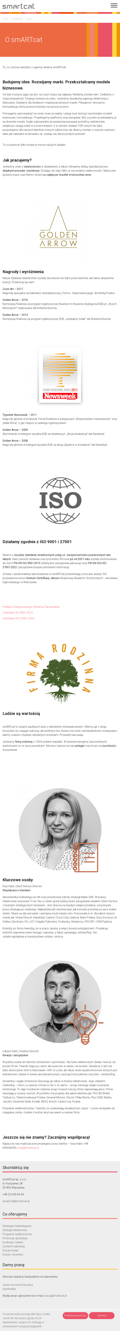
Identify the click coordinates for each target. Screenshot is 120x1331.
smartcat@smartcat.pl (16, 1201)
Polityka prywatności (75, 1315)
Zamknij (101, 1315)
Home (5, 19)
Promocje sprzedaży (15, 1238)
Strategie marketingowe (17, 1226)
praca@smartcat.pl (55, 1295)
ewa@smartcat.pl (28, 1147)
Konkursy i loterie (13, 1242)
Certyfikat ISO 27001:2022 (18, 618)
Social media (10, 1250)
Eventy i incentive (13, 1254)
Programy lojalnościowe (17, 1234)
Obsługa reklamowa (15, 1230)
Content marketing (14, 1246)
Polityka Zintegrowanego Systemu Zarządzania (31, 606)
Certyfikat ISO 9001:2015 (18, 612)
